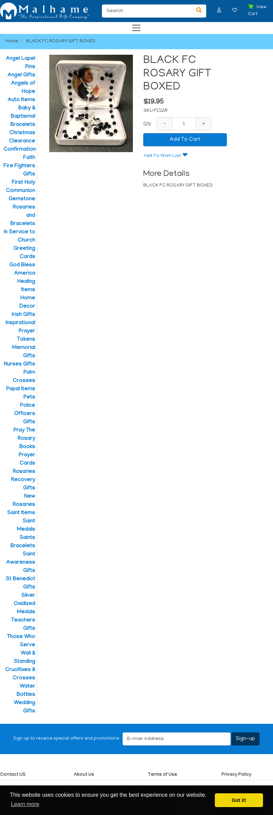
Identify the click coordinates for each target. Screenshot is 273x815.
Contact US (12, 774)
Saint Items (21, 513)
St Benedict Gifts (20, 583)
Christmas (22, 133)
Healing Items (26, 286)
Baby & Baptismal (23, 112)
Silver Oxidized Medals (24, 604)
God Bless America (22, 269)
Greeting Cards (24, 253)
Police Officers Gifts (24, 414)
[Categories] (134, 26)
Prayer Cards (27, 459)
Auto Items (21, 100)
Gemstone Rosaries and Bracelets (22, 211)
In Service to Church (19, 236)
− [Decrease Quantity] (164, 123)
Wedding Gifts (24, 707)
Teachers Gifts (23, 624)
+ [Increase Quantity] (203, 123)
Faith (29, 158)
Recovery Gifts (23, 484)
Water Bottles (26, 691)
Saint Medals (26, 525)
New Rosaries (24, 501)
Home (12, 41)
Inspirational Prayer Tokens (20, 331)
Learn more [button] (25, 804)
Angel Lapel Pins (20, 63)
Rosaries (24, 472)
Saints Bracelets (22, 542)
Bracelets (22, 125)
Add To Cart (185, 140)
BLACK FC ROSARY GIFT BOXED (60, 41)
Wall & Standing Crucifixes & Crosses (20, 665)
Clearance (22, 141)
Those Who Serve (21, 641)
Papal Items (20, 389)
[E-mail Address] (177, 738)
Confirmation (19, 150)
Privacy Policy (236, 774)
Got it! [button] (239, 800)
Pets (29, 397)
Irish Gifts (23, 315)
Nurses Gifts (19, 364)
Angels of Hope (23, 88)
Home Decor (27, 302)
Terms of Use (162, 774)
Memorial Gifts (23, 352)
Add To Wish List (162, 156)
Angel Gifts (21, 75)
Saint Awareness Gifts (20, 562)
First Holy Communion (20, 187)
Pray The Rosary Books (24, 438)
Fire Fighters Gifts (19, 170)
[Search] (147, 11)
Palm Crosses (24, 377)
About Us (84, 774)
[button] (219, 10)
